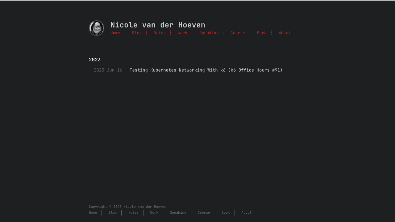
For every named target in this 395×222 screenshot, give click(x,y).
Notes (160, 32)
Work (182, 32)
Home (115, 32)
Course (238, 32)
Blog (137, 32)
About (285, 32)
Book (262, 32)
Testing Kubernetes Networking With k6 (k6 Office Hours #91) (206, 70)
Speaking (208, 32)
